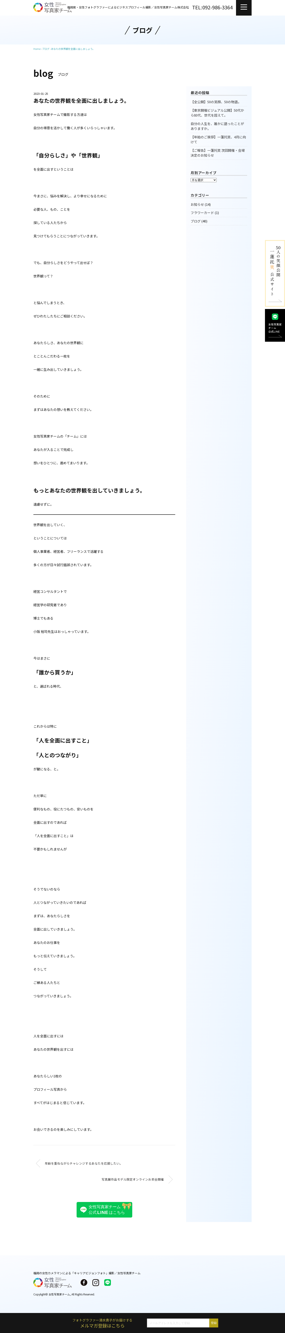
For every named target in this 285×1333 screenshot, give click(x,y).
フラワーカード (202, 212)
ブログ (196, 221)
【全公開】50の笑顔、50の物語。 (216, 101)
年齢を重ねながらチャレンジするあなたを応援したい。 (84, 1163)
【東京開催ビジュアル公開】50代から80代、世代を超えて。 (217, 113)
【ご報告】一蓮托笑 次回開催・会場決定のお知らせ (218, 153)
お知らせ (197, 204)
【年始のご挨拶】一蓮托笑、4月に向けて (218, 139)
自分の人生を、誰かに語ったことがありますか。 (217, 126)
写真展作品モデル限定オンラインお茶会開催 (133, 1179)
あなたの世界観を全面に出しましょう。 (73, 48)
